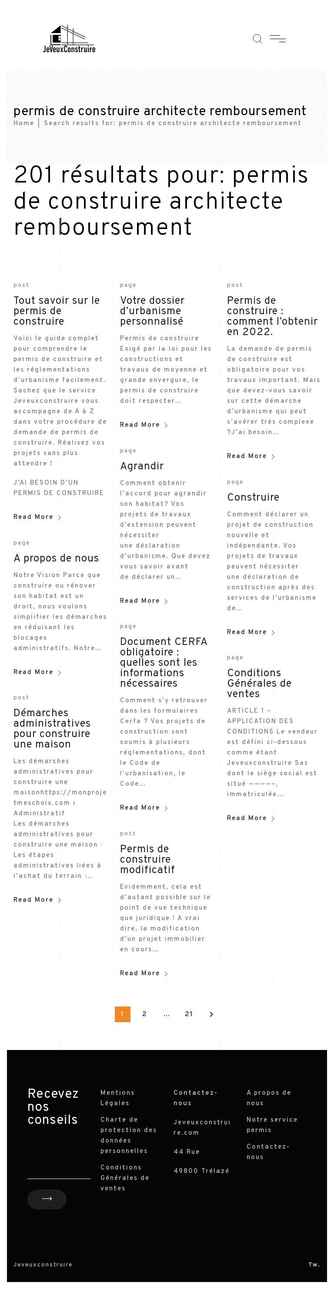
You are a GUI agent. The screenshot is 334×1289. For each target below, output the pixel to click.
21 (189, 1014)
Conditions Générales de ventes (259, 684)
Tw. (314, 1265)
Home (23, 124)
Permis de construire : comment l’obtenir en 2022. (272, 317)
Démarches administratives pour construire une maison (52, 729)
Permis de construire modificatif (147, 860)
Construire (253, 498)
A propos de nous (56, 558)
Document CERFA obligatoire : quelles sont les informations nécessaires (163, 663)
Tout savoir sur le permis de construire (56, 312)
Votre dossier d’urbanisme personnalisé (152, 312)
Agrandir (142, 466)
